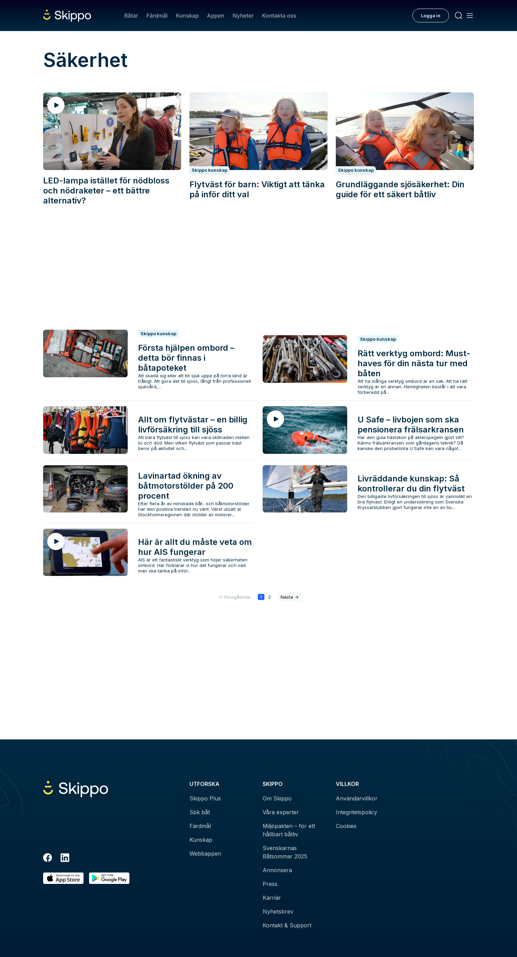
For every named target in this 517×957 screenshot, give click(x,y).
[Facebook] (47, 858)
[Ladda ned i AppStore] (63, 878)
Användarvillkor (357, 798)
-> (290, 597)
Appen (215, 15)
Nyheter (243, 15)
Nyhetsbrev (278, 911)
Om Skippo (277, 798)
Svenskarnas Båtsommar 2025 (285, 852)
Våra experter (281, 812)
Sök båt (199, 812)
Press (270, 883)
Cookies (346, 826)
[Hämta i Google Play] (109, 878)
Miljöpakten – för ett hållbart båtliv (289, 830)
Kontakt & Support (287, 925)
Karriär (272, 897)
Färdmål (156, 15)
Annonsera (277, 870)
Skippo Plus (205, 798)
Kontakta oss (279, 15)
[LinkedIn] (64, 858)
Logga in (430, 15)
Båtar (131, 15)
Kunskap (187, 15)
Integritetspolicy (356, 812)
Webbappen (205, 853)
